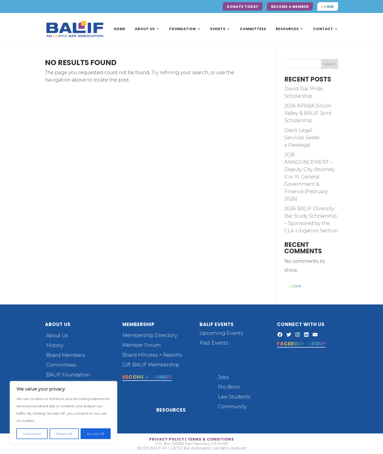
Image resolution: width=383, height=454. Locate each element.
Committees (253, 29)
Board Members (65, 355)
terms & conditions (211, 439)
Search (329, 64)
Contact (323, 29)
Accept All (95, 433)
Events (217, 29)
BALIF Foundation (68, 375)
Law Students (234, 397)
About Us (145, 29)
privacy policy (166, 439)
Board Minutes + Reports (152, 355)
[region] (63, 412)
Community (232, 406)
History (55, 345)
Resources (287, 29)
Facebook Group (301, 343)
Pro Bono (229, 387)
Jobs (223, 377)
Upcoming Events (221, 333)
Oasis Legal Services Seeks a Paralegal (301, 137)
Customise (32, 433)
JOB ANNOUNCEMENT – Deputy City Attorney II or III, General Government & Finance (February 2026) (309, 177)
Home (119, 29)
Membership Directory (149, 335)
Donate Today (242, 6)
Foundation (182, 29)
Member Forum (141, 345)
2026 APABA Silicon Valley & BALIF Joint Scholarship (308, 113)
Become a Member (290, 6)
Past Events (214, 343)
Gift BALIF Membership (150, 365)
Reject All (64, 433)
